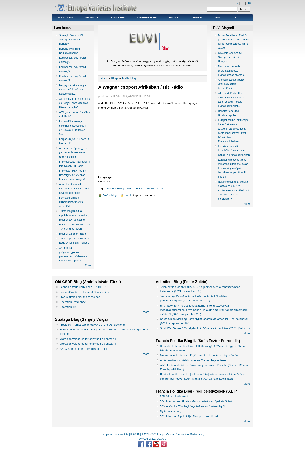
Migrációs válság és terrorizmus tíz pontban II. (88, 338)
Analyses (118, 17)
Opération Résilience (72, 302)
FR (243, 3)
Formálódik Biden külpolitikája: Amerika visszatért (71, 202)
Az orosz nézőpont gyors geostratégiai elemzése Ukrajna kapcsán (73, 152)
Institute (91, 17)
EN (236, 3)
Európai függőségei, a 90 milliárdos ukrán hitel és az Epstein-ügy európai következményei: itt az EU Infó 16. (233, 168)
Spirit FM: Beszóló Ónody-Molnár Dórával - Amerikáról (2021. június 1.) (205, 328)
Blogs (173, 17)
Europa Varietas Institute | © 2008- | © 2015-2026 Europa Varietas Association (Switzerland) (152, 434)
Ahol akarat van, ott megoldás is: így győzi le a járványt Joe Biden (74, 188)
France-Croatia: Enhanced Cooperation (84, 292)
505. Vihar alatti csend (174, 396)
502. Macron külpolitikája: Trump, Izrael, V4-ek (189, 416)
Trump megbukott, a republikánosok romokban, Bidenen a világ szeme (74, 215)
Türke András (155, 188)
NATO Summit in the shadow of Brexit (83, 348)
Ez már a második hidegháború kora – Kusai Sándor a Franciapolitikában (234, 150)
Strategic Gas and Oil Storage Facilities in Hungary (71, 39)
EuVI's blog (129, 78)
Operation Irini (68, 306)
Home (104, 78)
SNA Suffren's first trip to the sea (79, 297)
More (88, 265)
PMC (130, 188)
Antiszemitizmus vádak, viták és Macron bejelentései (231, 84)
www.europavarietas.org (152, 438)
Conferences (147, 17)
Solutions (65, 17)
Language (105, 177)
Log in (128, 195)
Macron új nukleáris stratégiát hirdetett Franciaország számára (231, 70)
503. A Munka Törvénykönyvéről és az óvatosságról (192, 406)
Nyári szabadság (170, 411)
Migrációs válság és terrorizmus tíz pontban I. (87, 343)
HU (249, 3)
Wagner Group (116, 188)
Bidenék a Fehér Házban (73, 233)
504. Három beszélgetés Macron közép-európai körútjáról (196, 401)
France (140, 188)
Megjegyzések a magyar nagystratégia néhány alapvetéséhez (73, 89)
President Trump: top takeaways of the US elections (92, 324)
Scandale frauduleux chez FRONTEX (83, 287)
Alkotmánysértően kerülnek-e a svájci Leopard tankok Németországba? (75, 103)
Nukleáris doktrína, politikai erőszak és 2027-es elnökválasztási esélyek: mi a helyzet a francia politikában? (233, 190)
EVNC (218, 17)
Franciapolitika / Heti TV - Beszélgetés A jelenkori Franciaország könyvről (73, 175)
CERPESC (197, 17)
